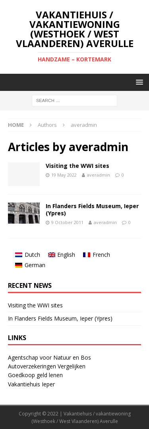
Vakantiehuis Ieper (31, 384)
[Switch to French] (96, 255)
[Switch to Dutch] (27, 255)
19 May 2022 (64, 175)
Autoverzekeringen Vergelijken (46, 366)
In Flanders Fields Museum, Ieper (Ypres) (92, 209)
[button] (138, 82)
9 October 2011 (67, 222)
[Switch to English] (61, 255)
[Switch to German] (30, 265)
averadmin (98, 175)
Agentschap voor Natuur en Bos (49, 357)
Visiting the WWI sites (77, 165)
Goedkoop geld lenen (35, 375)
